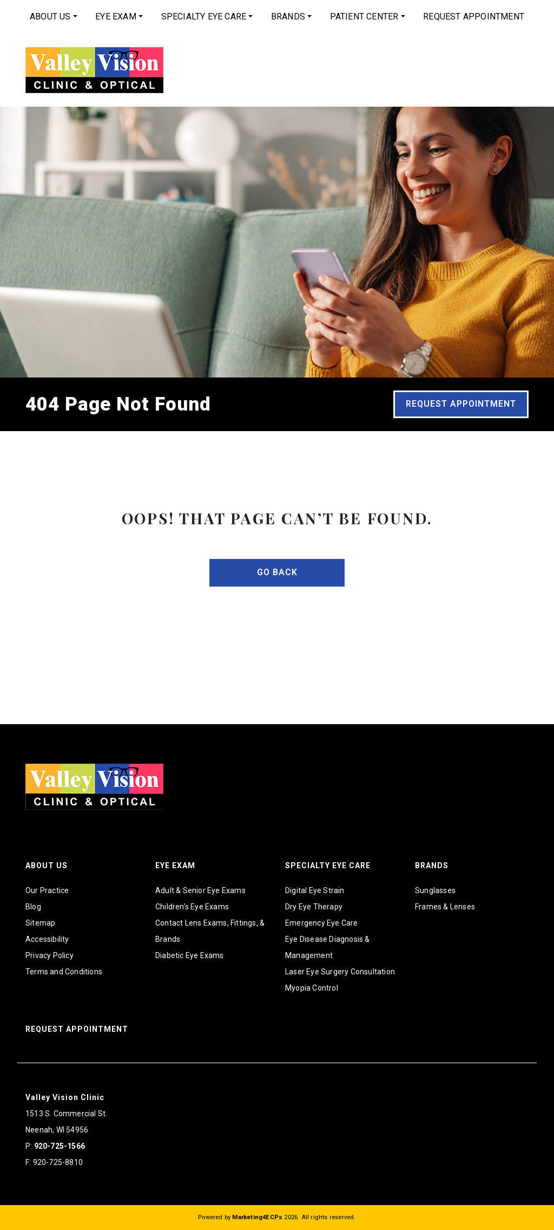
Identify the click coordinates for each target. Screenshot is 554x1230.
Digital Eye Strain (315, 890)
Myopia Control (311, 988)
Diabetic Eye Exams (189, 955)
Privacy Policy (49, 955)
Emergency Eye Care (321, 923)
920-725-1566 (59, 1146)
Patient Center (364, 16)
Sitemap (40, 923)
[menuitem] (53, 16)
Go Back (277, 572)
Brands (288, 16)
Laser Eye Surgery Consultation (340, 971)
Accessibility (47, 939)
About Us (50, 16)
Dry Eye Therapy (313, 906)
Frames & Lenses (445, 906)
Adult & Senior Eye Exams (200, 890)
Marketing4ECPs (257, 1217)
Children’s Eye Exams (192, 906)
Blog (33, 906)
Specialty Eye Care (204, 16)
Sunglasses (435, 890)
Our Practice (47, 890)
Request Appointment (473, 16)
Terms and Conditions (63, 971)
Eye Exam (115, 16)
